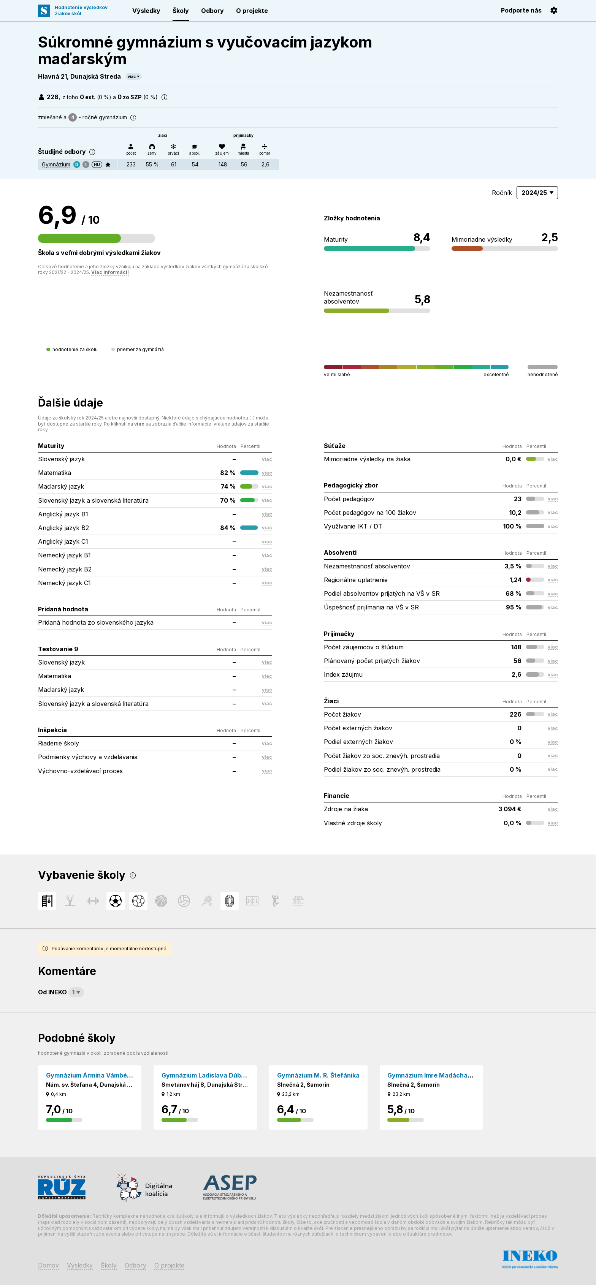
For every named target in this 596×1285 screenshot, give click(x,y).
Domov (48, 1265)
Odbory (212, 10)
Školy (181, 10)
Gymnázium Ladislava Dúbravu (208, 1075)
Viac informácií (110, 272)
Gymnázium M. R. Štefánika (318, 1075)
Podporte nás (521, 10)
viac (132, 76)
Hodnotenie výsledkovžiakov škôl (81, 10)
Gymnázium (56, 164)
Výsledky (146, 10)
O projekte (252, 10)
